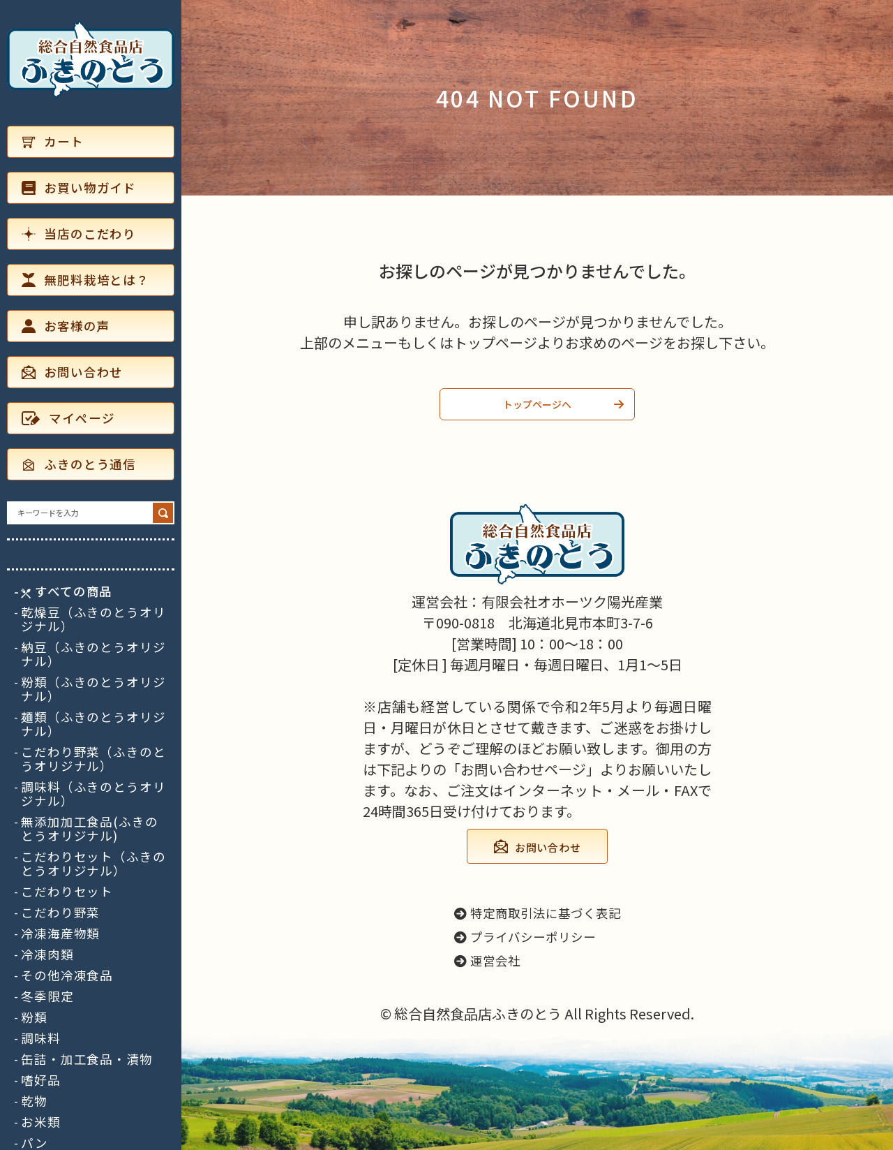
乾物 (34, 1101)
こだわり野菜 (60, 913)
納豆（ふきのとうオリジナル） (93, 654)
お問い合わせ (72, 372)
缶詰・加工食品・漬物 (87, 1059)
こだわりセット (67, 892)
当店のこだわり (79, 233)
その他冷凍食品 (67, 975)
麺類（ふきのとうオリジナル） (93, 724)
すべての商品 (66, 591)
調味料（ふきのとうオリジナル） (93, 794)
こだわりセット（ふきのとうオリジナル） (93, 864)
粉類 (34, 1017)
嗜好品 (41, 1080)
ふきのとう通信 (79, 464)
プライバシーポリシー (525, 936)
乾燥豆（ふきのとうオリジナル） (93, 619)
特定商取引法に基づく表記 (537, 913)
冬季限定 (47, 996)
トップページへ (537, 404)
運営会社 (487, 960)
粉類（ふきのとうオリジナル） (93, 689)
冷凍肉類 (47, 954)
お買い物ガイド (79, 187)
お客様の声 (66, 325)
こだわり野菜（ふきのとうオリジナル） (93, 759)
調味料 (41, 1038)
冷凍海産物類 (60, 934)
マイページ (68, 418)
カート (53, 141)
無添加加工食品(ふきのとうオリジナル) (89, 829)
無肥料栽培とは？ (85, 279)
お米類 (41, 1122)
